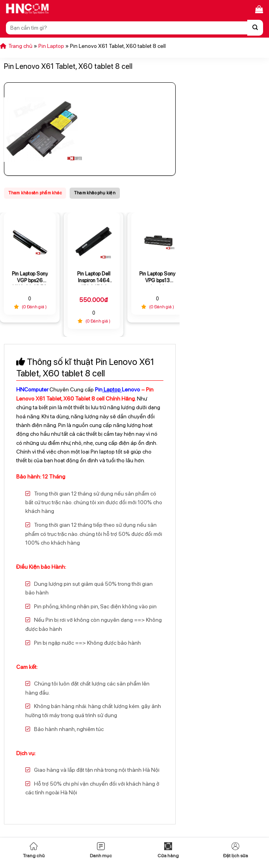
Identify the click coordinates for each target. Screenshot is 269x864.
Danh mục (101, 850)
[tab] (35, 193)
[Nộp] (255, 28)
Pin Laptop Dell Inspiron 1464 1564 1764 (93, 278)
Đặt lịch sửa (235, 850)
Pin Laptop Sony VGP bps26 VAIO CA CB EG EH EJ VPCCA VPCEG (30, 278)
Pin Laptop (51, 46)
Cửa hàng (168, 850)
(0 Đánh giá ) (30, 307)
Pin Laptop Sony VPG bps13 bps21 (157, 278)
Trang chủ (34, 850)
